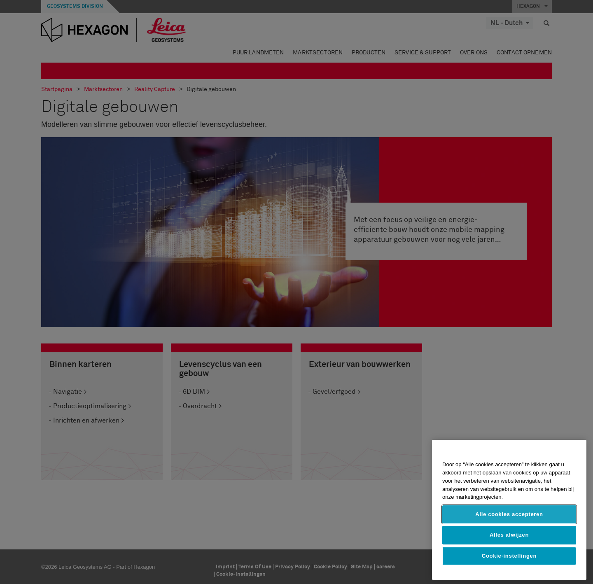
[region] (509, 510)
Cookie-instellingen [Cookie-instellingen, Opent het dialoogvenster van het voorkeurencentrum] (509, 556)
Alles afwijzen (509, 535)
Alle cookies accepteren (509, 514)
